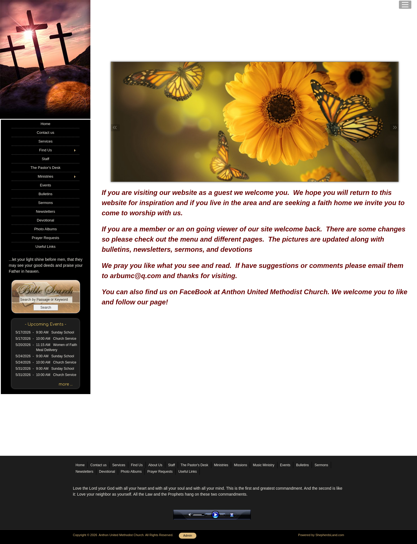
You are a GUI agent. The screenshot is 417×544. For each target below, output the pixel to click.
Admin (187, 535)
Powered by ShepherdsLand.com (321, 535)
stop (237, 515)
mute (190, 514)
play (217, 515)
